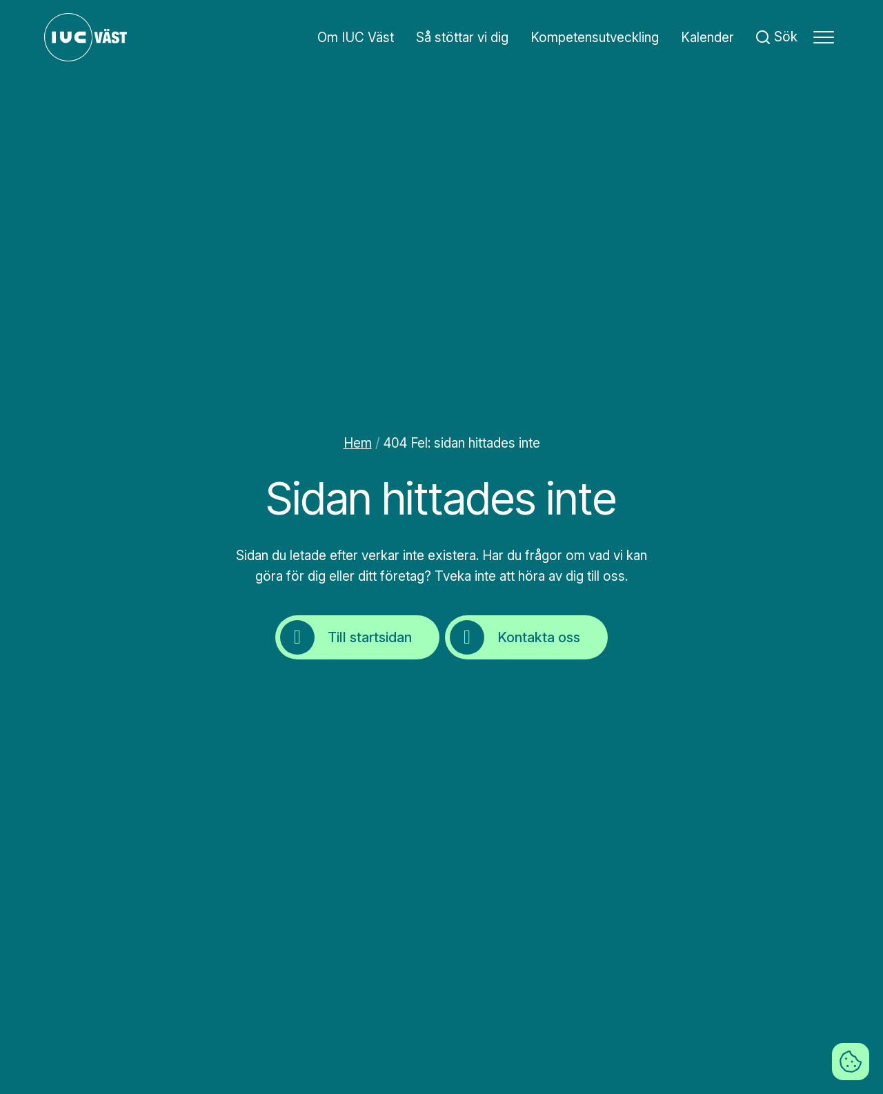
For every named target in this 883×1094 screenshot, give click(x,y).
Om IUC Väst (355, 38)
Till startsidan (346, 637)
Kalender (707, 38)
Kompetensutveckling (594, 38)
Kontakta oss (515, 637)
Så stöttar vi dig (462, 38)
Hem (358, 443)
